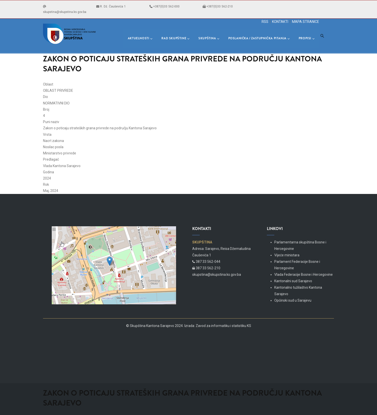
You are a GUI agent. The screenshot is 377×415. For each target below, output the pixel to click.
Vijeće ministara (286, 255)
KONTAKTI (280, 22)
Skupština (208, 38)
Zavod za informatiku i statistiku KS (223, 326)
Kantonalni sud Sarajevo (293, 281)
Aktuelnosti (140, 38)
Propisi (307, 38)
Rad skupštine (175, 38)
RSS (265, 22)
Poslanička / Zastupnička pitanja (259, 38)
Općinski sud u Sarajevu (292, 300)
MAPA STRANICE (305, 22)
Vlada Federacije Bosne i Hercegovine (303, 275)
